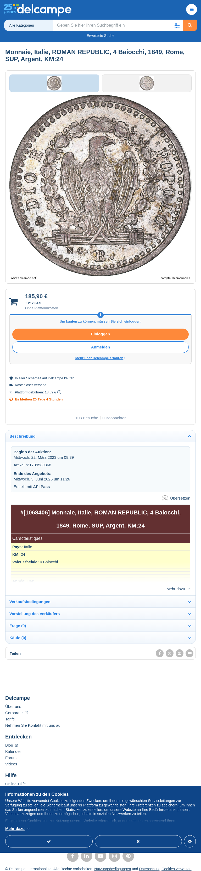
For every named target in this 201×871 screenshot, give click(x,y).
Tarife (10, 714)
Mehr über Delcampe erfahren (100, 362)
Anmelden (100, 350)
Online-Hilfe (15, 779)
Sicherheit (33, 382)
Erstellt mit (32, 490)
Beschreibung (22, 439)
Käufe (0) (17, 633)
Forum (10, 752)
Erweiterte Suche (101, 35)
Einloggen (100, 337)
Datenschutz (149, 864)
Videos (11, 759)
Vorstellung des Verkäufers (34, 608)
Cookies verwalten (176, 864)
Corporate (16, 708)
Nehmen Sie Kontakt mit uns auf (33, 720)
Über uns (13, 701)
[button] (177, 25)
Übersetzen (176, 502)
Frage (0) (17, 620)
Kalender (13, 746)
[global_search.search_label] (118, 25)
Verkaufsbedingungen (30, 596)
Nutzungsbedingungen (112, 864)
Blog (11, 740)
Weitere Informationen (77, 829)
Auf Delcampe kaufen (24, 785)
